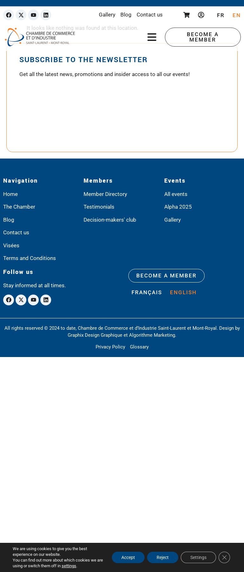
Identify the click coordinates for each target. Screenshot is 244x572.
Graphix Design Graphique (95, 335)
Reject (163, 557)
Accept (128, 557)
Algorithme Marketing (152, 335)
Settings (198, 557)
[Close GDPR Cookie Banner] (224, 557)
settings (69, 565)
